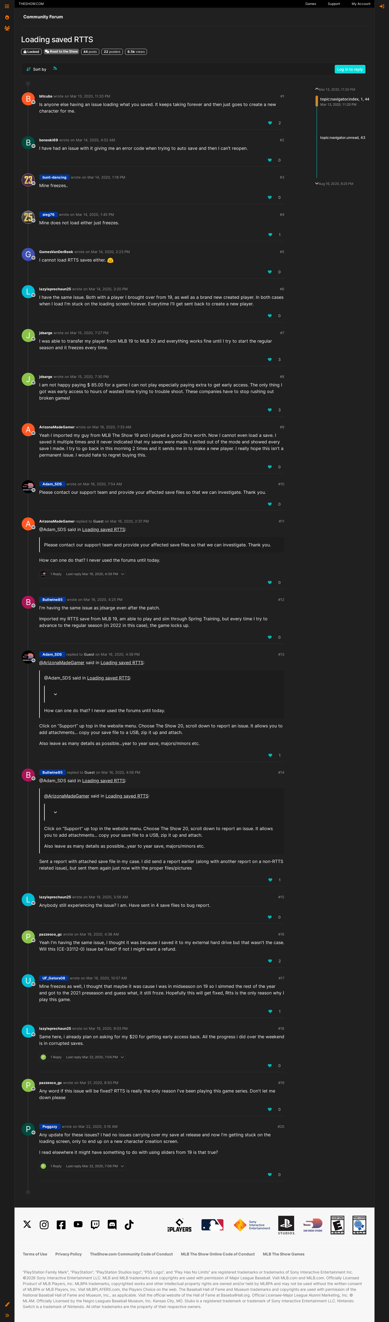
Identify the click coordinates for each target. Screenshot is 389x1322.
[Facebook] (61, 1225)
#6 (282, 289)
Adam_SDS (52, 484)
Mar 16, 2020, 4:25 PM (103, 599)
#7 (282, 333)
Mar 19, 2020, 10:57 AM (106, 978)
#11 (281, 521)
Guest (98, 521)
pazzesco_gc (50, 934)
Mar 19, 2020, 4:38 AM (99, 934)
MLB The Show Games (284, 1254)
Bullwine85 (52, 599)
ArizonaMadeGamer (57, 427)
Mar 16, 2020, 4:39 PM (120, 654)
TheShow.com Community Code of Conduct (131, 1254)
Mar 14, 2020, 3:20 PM (108, 289)
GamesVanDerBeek (56, 252)
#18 (281, 1028)
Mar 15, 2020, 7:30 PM (89, 376)
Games (310, 4)
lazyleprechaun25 (55, 289)
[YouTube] (78, 1225)
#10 (281, 484)
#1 (282, 96)
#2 (282, 140)
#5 (282, 252)
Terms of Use (35, 1254)
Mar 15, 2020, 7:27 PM (89, 333)
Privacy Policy (68, 1254)
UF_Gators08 (53, 978)
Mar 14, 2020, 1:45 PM (95, 214)
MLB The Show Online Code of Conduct (218, 1254)
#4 (282, 214)
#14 (281, 772)
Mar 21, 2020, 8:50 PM (99, 1082)
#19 (281, 1082)
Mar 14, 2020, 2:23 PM (110, 252)
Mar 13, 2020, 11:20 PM (90, 96)
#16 (281, 934)
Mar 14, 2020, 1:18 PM (106, 177)
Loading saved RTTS (103, 529)
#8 (282, 376)
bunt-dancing (54, 177)
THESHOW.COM (31, 4)
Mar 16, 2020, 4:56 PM (120, 772)
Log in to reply (350, 69)
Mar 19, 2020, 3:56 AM (108, 897)
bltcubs (45, 96)
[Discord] (112, 1225)
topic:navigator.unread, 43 (342, 137)
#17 (281, 978)
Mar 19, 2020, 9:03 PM (108, 1028)
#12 (281, 599)
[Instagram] (44, 1225)
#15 (281, 897)
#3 (282, 177)
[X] (27, 1225)
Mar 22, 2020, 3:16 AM (98, 1126)
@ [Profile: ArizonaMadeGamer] (61, 662)
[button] (7, 1304)
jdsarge (45, 333)
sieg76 (48, 214)
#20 (281, 1126)
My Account (361, 4)
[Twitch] (95, 1225)
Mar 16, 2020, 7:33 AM (111, 427)
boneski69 (48, 140)
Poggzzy (49, 1126)
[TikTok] (129, 1225)
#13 (281, 654)
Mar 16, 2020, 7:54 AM (102, 484)
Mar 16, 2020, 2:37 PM (129, 521)
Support (334, 4)
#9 (282, 427)
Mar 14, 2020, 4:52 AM (95, 140)
